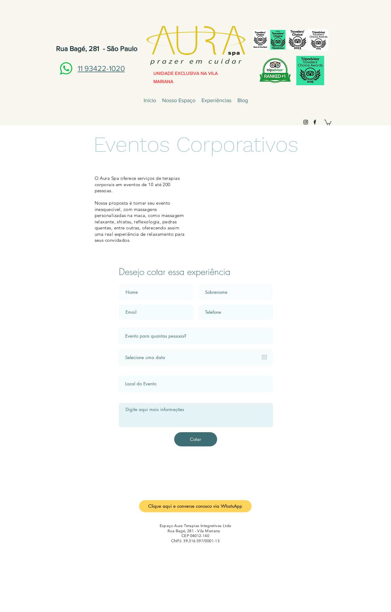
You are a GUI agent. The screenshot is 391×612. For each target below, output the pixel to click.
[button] (327, 122)
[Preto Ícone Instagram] (306, 122)
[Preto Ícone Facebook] (315, 122)
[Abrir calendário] (264, 357)
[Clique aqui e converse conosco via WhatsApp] (195, 506)
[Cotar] (195, 439)
